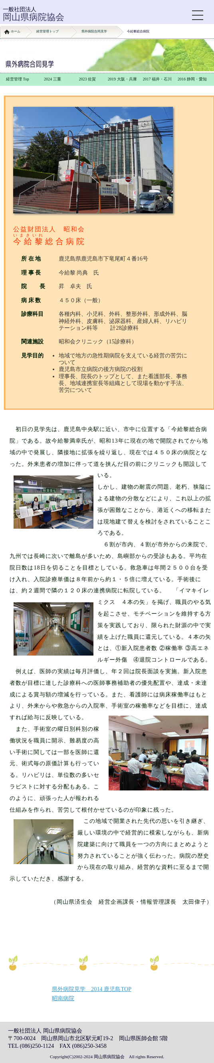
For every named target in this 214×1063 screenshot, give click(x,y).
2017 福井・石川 (157, 79)
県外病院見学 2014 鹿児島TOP (91, 989)
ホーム (15, 31)
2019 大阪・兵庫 (122, 79)
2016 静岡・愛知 (192, 79)
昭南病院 (63, 998)
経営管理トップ (47, 31)
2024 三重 (52, 79)
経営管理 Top (17, 79)
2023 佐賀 (87, 79)
